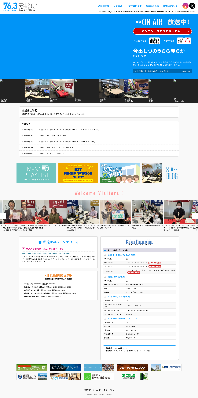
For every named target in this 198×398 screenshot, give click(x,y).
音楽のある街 (152, 5)
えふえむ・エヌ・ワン (20, 7)
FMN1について (170, 5)
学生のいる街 (135, 5)
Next (195, 216)
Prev (3, 216)
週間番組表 (103, 5)
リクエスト (118, 5)
